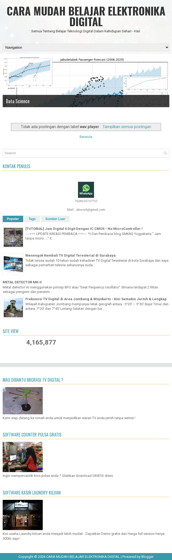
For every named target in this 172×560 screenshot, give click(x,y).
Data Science (18, 101)
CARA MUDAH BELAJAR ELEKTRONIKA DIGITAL (86, 16)
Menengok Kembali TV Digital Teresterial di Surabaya (70, 255)
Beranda (86, 137)
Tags (32, 219)
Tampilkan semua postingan (127, 127)
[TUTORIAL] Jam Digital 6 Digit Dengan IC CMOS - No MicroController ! (84, 229)
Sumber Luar (55, 219)
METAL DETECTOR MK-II (22, 282)
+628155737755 (86, 201)
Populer (13, 219)
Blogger (147, 557)
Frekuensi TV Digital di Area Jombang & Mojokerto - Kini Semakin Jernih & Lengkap (96, 299)
